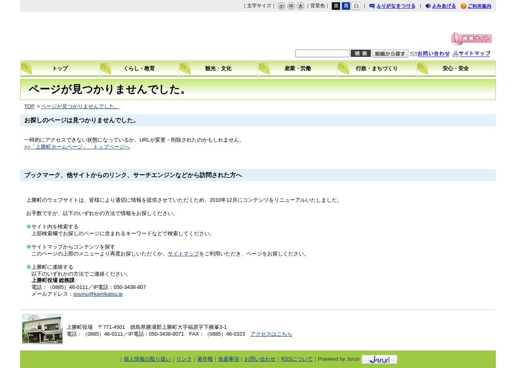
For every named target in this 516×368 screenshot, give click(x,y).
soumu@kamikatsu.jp (98, 294)
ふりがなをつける (400, 7)
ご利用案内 (482, 7)
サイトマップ (480, 55)
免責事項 (228, 359)
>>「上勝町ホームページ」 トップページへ (77, 147)
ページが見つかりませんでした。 (80, 106)
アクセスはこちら (271, 334)
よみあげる (448, 7)
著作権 (205, 359)
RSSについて (296, 359)
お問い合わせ (438, 55)
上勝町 (89, 36)
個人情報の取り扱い (147, 359)
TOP (29, 106)
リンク (184, 359)
